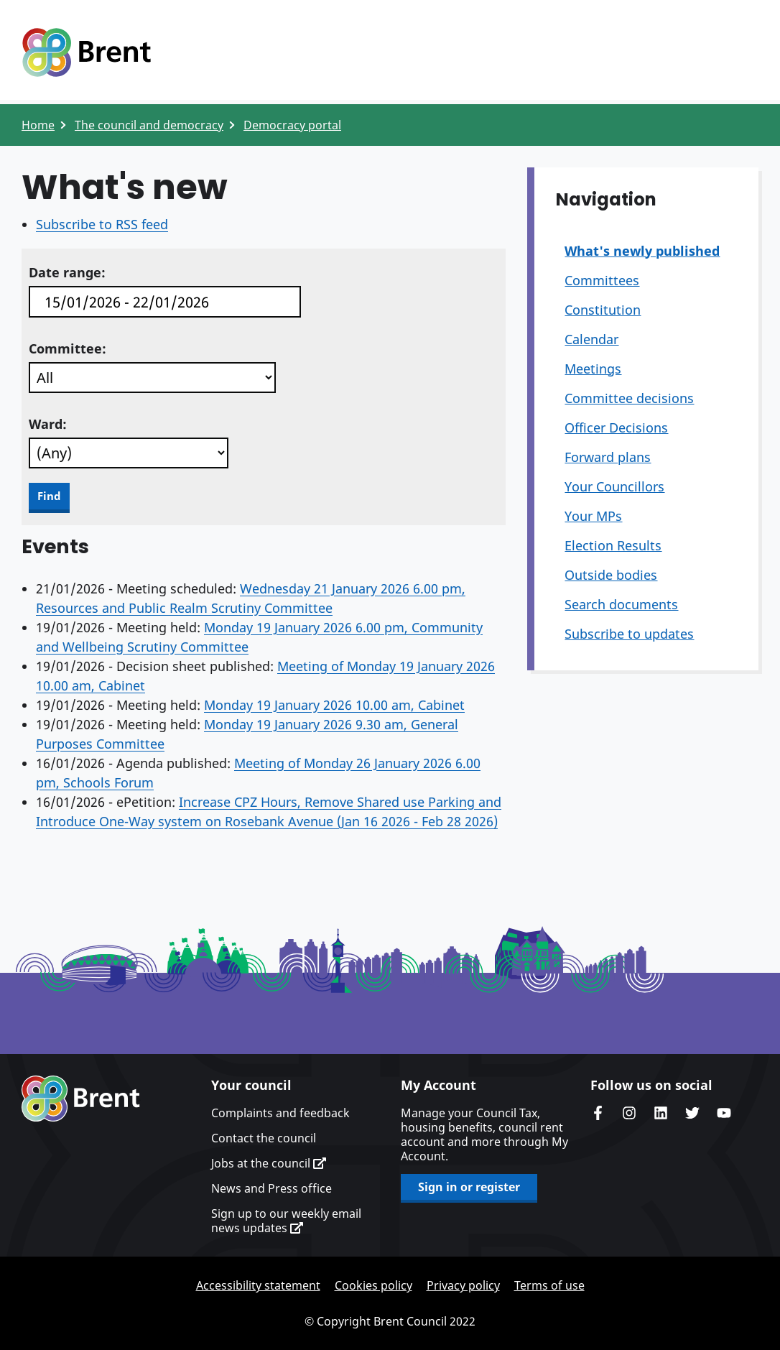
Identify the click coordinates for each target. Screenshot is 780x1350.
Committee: (67, 348)
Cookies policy (373, 1285)
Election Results (613, 545)
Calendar (591, 339)
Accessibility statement (258, 1285)
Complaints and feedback (280, 1113)
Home (38, 125)
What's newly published (642, 250)
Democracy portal (292, 125)
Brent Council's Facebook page (597, 1113)
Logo (86, 52)
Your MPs (593, 515)
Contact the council (263, 1138)
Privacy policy (463, 1285)
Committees (602, 280)
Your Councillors (614, 486)
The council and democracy (149, 125)
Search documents (621, 604)
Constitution (603, 309)
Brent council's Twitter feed (692, 1113)
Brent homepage (81, 1099)
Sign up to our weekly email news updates (286, 1220)
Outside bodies (611, 574)
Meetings (593, 368)
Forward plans (608, 457)
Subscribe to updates (629, 633)
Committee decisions (629, 398)
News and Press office (271, 1188)
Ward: (48, 424)
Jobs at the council (268, 1163)
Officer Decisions (616, 427)
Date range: (67, 272)
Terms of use (549, 1285)
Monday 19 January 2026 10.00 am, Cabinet (334, 704)
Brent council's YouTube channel (724, 1113)
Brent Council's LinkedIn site (661, 1113)
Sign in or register (469, 1187)
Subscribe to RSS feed (102, 224)
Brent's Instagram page (629, 1113)
